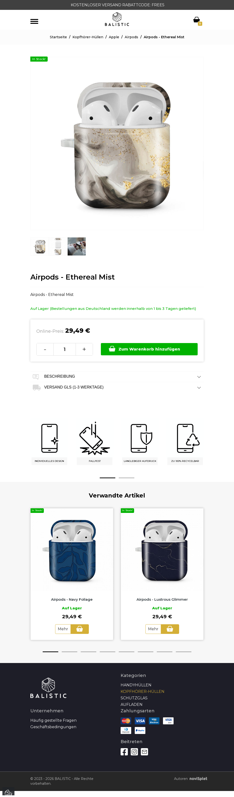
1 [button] (50, 651)
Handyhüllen (136, 685)
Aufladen (132, 704)
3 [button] (88, 651)
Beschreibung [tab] (117, 377)
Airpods (131, 37)
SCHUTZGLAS (134, 698)
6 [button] (145, 651)
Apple (114, 37)
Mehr (63, 629)
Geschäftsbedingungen (53, 727)
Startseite (58, 37)
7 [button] (164, 651)
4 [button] (107, 651)
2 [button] (69, 651)
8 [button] (183, 651)
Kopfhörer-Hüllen (87, 37)
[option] (39, 250)
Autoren (189, 779)
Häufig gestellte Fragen (53, 720)
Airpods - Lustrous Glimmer (162, 599)
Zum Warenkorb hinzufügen (144, 349)
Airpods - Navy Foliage (72, 599)
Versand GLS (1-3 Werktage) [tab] (117, 388)
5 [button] (126, 651)
